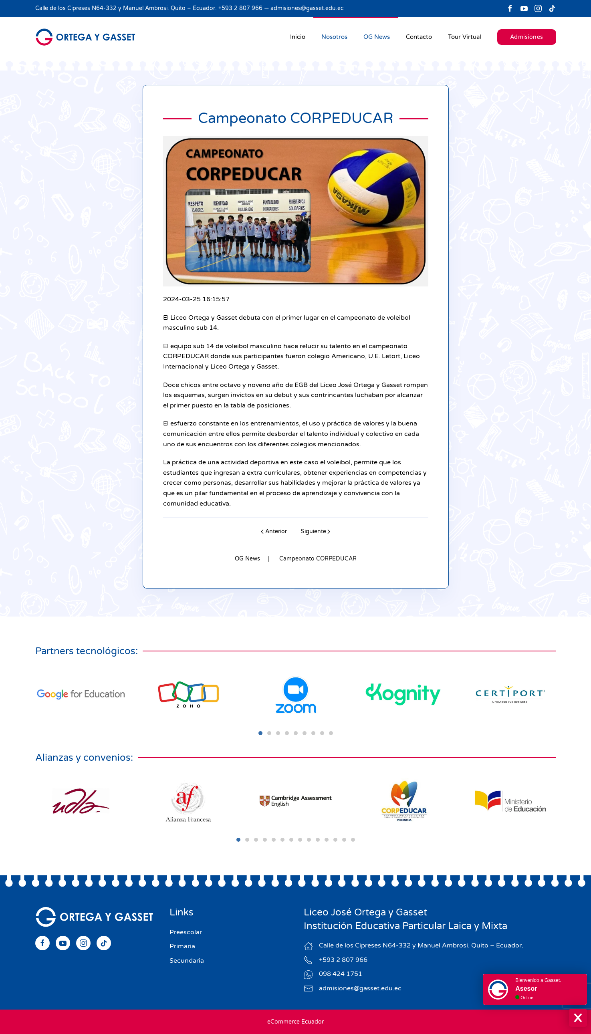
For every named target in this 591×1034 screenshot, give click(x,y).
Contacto (419, 36)
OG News (376, 36)
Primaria (182, 946)
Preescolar (185, 932)
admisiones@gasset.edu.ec (306, 8)
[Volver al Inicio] (85, 37)
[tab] (260, 733)
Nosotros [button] (334, 36)
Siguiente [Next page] (316, 531)
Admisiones (526, 37)
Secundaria (186, 961)
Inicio (297, 36)
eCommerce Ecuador (295, 1021)
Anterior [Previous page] (274, 531)
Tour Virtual (464, 36)
